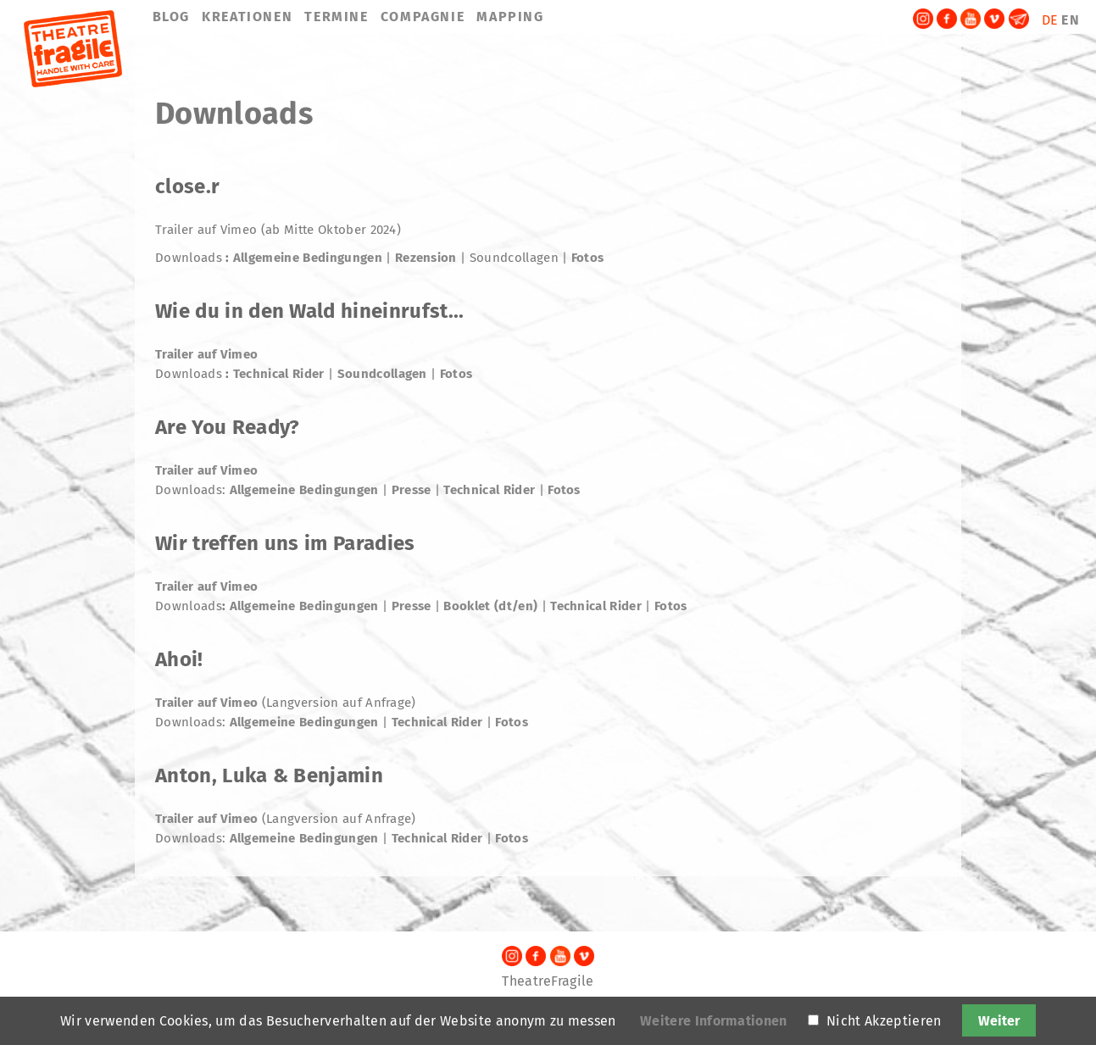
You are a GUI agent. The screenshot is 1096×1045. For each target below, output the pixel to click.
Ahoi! (179, 659)
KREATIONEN (247, 16)
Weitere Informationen (713, 1021)
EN (1070, 20)
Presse (413, 489)
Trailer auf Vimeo (206, 354)
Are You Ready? (227, 427)
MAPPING (509, 16)
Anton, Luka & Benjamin (269, 775)
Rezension (426, 257)
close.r (187, 186)
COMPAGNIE (423, 16)
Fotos (587, 257)
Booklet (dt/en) (490, 606)
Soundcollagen (382, 373)
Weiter (999, 1021)
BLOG (171, 16)
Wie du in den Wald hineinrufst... (310, 311)
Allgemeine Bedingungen (307, 257)
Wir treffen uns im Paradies (285, 543)
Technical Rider (279, 373)
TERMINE (336, 16)
